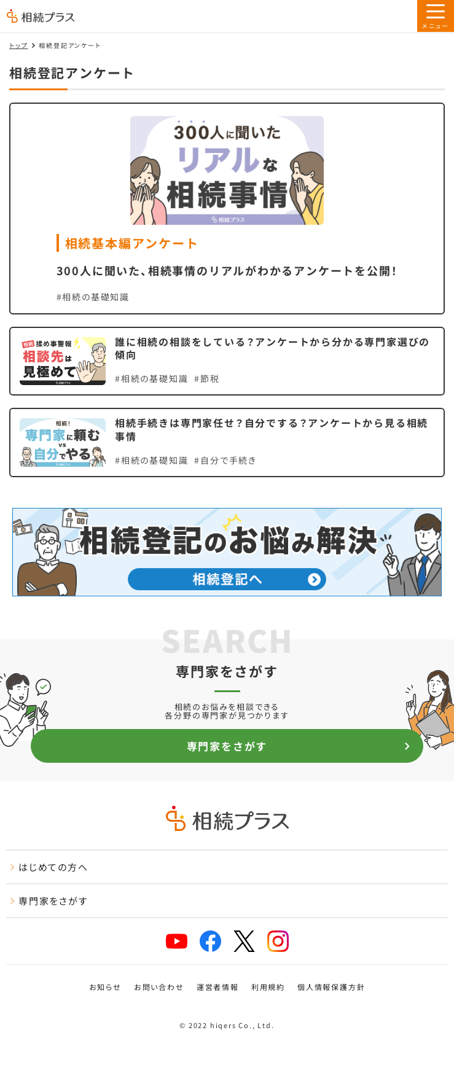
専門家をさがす (299, 746)
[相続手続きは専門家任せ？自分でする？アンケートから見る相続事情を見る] (227, 442)
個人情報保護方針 (331, 987)
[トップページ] (40, 17)
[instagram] (278, 941)
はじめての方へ (48, 866)
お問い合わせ (159, 987)
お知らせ (105, 987)
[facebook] (210, 941)
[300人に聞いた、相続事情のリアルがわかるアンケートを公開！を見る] (227, 208)
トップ (18, 45)
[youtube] (176, 941)
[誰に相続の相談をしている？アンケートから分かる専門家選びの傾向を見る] (227, 361)
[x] (244, 941)
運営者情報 (218, 987)
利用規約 (268, 987)
